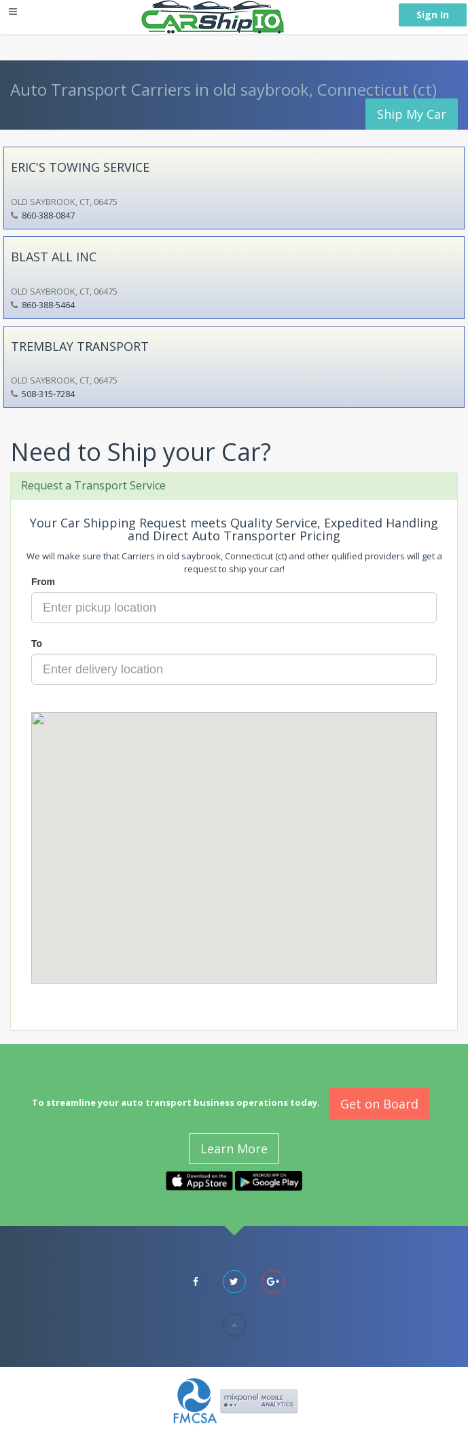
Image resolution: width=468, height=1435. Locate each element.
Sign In (432, 14)
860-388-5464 (48, 305)
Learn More (234, 1148)
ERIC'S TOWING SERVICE (80, 167)
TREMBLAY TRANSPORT (80, 346)
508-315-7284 (48, 394)
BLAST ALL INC (53, 256)
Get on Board (379, 1104)
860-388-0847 (48, 215)
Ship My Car (411, 114)
